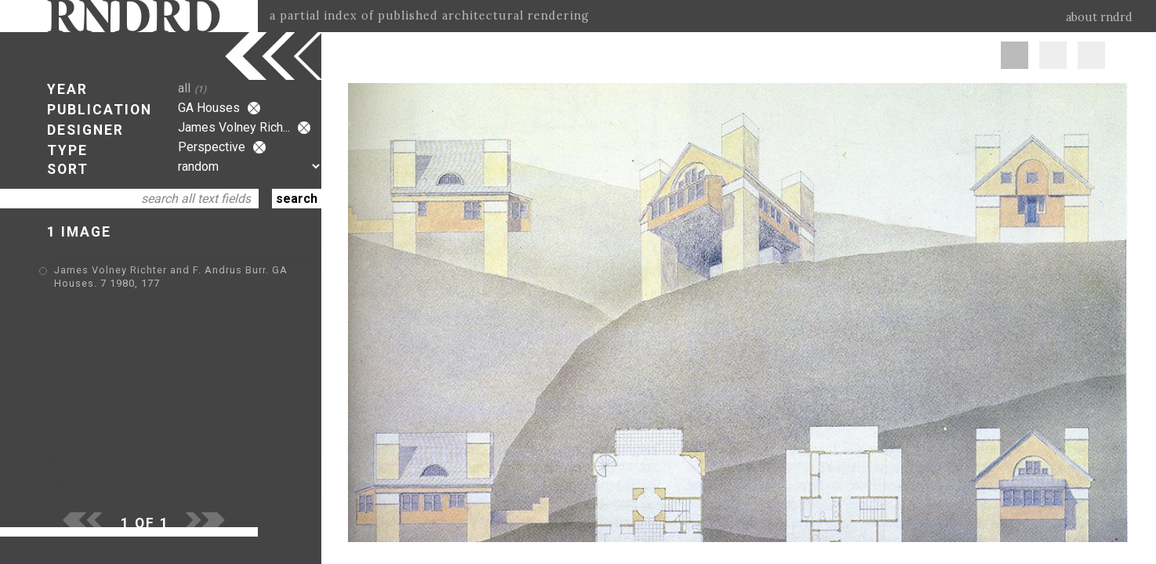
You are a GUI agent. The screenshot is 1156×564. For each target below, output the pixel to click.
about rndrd (1099, 17)
